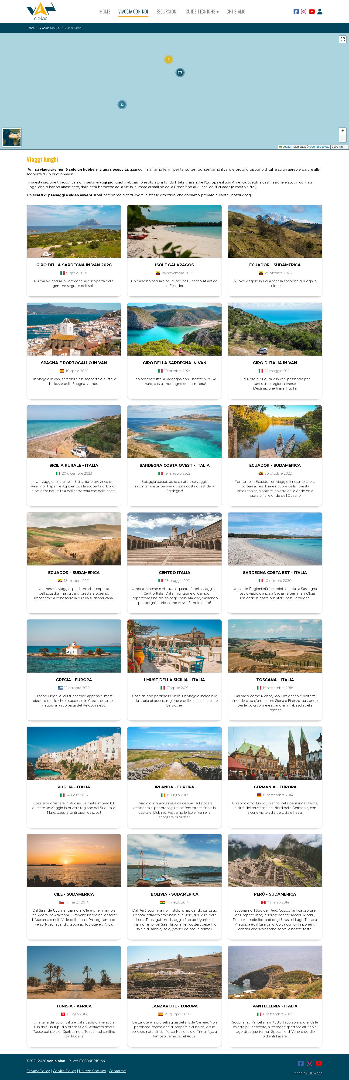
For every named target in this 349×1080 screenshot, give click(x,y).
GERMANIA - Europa (275, 787)
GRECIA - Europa (74, 679)
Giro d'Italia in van (275, 362)
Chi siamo (236, 11)
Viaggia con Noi (133, 11)
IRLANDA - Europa (174, 787)
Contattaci (117, 1071)
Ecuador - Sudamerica (275, 265)
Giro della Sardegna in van (174, 362)
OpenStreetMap (319, 146)
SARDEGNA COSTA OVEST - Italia (175, 465)
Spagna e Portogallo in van (74, 362)
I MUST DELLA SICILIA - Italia (174, 679)
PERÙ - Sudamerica (275, 894)
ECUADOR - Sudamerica (275, 465)
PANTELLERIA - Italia (275, 1006)
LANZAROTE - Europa (174, 1006)
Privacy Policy (38, 1071)
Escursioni (167, 11)
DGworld (315, 1073)
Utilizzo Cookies (92, 1071)
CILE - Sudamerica (74, 894)
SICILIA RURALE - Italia (73, 465)
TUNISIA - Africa (74, 1006)
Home (105, 11)
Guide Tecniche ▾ (202, 11)
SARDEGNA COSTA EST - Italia (275, 572)
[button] (168, 59)
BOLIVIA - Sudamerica (174, 894)
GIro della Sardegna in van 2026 (74, 265)
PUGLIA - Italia (74, 787)
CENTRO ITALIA (174, 572)
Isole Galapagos (174, 265)
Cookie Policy (64, 1071)
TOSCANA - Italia (275, 679)
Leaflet (285, 146)
